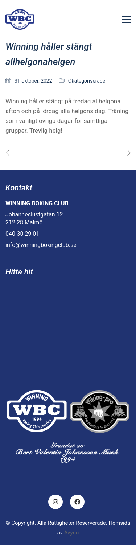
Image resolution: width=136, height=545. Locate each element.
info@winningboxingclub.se (41, 244)
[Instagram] (55, 502)
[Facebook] (77, 502)
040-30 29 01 (22, 233)
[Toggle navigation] (126, 20)
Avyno (71, 532)
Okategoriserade (86, 81)
